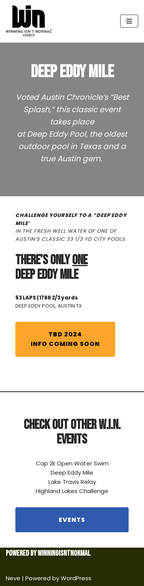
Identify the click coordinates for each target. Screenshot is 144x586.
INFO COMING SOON (65, 339)
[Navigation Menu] (129, 21)
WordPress (76, 578)
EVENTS (72, 519)
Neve (13, 578)
